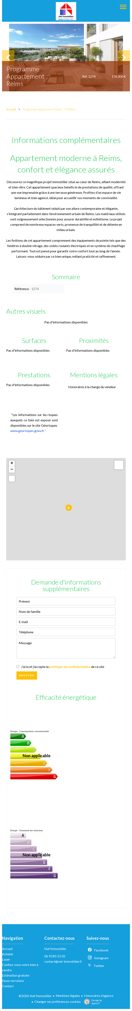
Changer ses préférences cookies (57, 1001)
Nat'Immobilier (55, 949)
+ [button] (12, 463)
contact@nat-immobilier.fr (63, 961)
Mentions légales (68, 995)
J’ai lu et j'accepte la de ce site (62, 667)
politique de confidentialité (69, 667)
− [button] (12, 470)
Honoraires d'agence (98, 995)
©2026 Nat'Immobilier (35, 996)
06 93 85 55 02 (54, 956)
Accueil (11, 109)
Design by (92, 1002)
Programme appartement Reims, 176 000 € (49, 109)
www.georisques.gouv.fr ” (28, 431)
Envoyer (26, 675)
